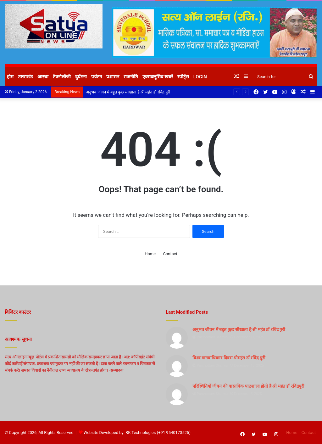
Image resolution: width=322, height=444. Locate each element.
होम (10, 77)
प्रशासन (112, 77)
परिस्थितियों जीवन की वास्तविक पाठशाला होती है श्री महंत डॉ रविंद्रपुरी (248, 386)
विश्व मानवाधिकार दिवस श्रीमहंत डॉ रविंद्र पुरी (228, 357)
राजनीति (131, 77)
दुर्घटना (81, 77)
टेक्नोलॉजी (62, 77)
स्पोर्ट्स (183, 77)
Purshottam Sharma (212, 337)
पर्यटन (96, 77)
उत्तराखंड (25, 77)
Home (150, 253)
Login (200, 77)
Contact (170, 253)
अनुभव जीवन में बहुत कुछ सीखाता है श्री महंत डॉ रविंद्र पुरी (128, 92)
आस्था (42, 77)
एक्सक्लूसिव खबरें (157, 77)
